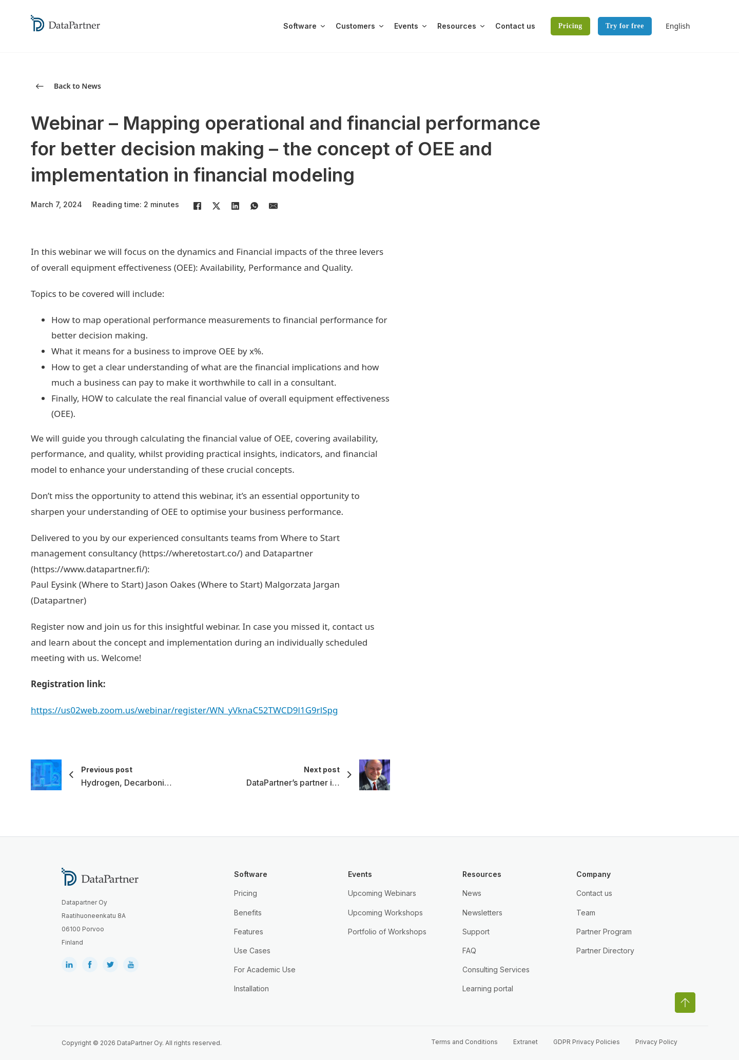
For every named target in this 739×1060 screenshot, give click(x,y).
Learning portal (487, 988)
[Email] (273, 205)
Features (248, 931)
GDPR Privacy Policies (586, 1042)
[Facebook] (197, 205)
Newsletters (482, 912)
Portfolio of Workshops (387, 931)
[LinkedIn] (235, 205)
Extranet (525, 1042)
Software (300, 26)
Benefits (248, 912)
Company (593, 874)
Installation (251, 988)
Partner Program (604, 931)
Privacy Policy (656, 1042)
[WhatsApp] (254, 205)
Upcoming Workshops (385, 912)
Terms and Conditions (464, 1042)
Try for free (625, 26)
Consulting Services (496, 969)
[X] (216, 205)
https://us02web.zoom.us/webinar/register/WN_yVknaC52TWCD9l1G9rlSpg (184, 710)
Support (476, 931)
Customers (355, 26)
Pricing (570, 26)
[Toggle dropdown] (322, 26)
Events (406, 26)
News (471, 893)
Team (585, 912)
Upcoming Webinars (382, 893)
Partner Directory (605, 950)
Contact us (515, 26)
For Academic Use (265, 969)
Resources (456, 26)
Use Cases (252, 950)
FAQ (469, 950)
